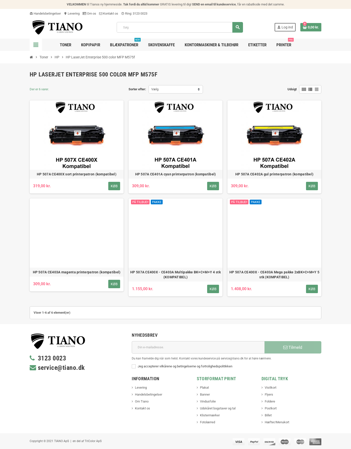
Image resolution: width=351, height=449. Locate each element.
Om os (89, 13)
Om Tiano (142, 401)
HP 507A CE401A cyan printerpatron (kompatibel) (175, 174)
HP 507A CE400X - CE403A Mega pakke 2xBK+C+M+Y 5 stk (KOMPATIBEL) (274, 274)
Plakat (204, 387)
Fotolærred (207, 422)
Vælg (154, 89)
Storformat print (216, 378)
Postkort (271, 408)
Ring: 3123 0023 (134, 13)
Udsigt (292, 89)
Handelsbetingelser (45, 13)
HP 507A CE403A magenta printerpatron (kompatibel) (77, 272)
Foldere (270, 401)
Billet (268, 415)
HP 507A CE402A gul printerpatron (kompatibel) (274, 174)
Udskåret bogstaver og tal (218, 408)
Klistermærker (210, 415)
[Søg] (180, 27)
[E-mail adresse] (198, 347)
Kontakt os (108, 13)
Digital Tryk (275, 378)
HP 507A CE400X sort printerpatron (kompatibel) (76, 174)
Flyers (269, 394)
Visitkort (270, 387)
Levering (72, 13)
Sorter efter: (137, 89)
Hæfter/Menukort (277, 422)
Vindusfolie (208, 401)
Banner (205, 394)
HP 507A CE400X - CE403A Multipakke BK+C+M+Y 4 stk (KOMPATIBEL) (175, 274)
